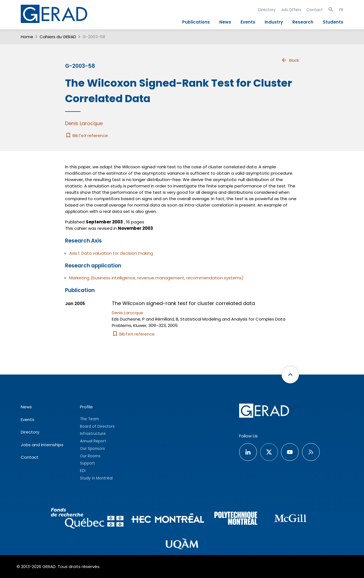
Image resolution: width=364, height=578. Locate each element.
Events (248, 22)
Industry (274, 22)
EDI (83, 470)
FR (341, 9)
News (225, 22)
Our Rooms (90, 456)
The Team (89, 419)
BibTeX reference (86, 135)
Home (27, 37)
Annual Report (93, 441)
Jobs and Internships (42, 445)
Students (333, 22)
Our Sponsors (92, 448)
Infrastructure (93, 433)
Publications (196, 22)
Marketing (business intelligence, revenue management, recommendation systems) (156, 278)
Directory (267, 9)
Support (87, 463)
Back (290, 60)
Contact (314, 9)
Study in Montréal (96, 478)
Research (302, 22)
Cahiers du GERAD (58, 37)
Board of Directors (97, 426)
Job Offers (291, 9)
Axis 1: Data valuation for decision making (111, 253)
